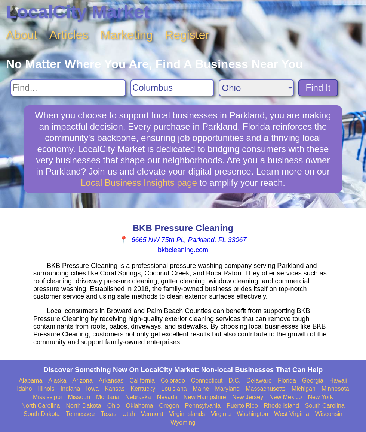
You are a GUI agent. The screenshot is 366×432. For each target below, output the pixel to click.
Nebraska (138, 397)
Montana (107, 397)
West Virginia (291, 414)
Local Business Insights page (139, 183)
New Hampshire (205, 397)
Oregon (169, 405)
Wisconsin (328, 414)
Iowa (92, 389)
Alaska (57, 380)
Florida (287, 380)
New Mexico (285, 397)
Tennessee (80, 414)
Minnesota (335, 389)
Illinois (46, 389)
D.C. (234, 380)
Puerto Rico (242, 405)
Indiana (70, 389)
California (142, 380)
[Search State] (256, 87)
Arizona (82, 380)
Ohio (113, 405)
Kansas (114, 389)
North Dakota (83, 405)
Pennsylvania (203, 405)
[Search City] (172, 87)
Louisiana (174, 389)
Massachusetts (266, 389)
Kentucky (142, 389)
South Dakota (42, 414)
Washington (252, 414)
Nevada (167, 397)
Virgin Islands (187, 414)
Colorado (173, 380)
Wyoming (183, 422)
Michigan (304, 389)
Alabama (30, 380)
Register (187, 35)
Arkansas (111, 380)
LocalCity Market (78, 12)
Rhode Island (281, 405)
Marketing (127, 35)
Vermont (152, 414)
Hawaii (338, 380)
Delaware (259, 380)
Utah (128, 414)
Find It (318, 87)
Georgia (312, 380)
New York (320, 397)
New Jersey (248, 397)
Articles (69, 35)
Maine (201, 389)
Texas (108, 414)
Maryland (227, 389)
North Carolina (40, 405)
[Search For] (68, 87)
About (21, 35)
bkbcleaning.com (183, 250)
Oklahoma (139, 405)
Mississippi (47, 397)
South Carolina (325, 405)
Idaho (24, 389)
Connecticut (207, 380)
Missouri (79, 397)
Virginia (221, 414)
